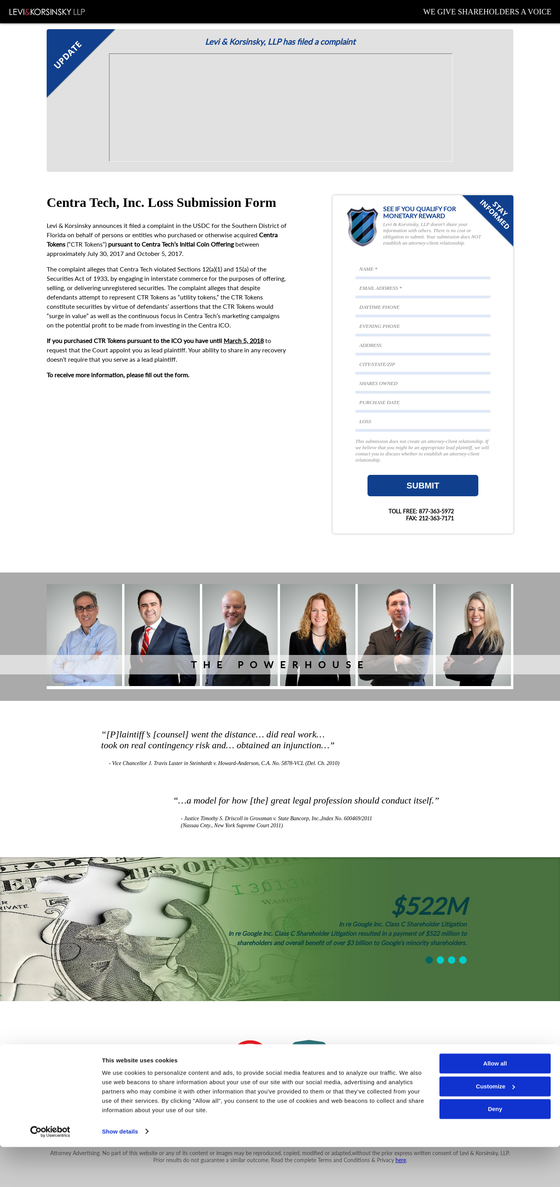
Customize (495, 1126)
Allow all (495, 1104)
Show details (120, 1171)
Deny (495, 1149)
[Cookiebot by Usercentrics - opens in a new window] (50, 1172)
